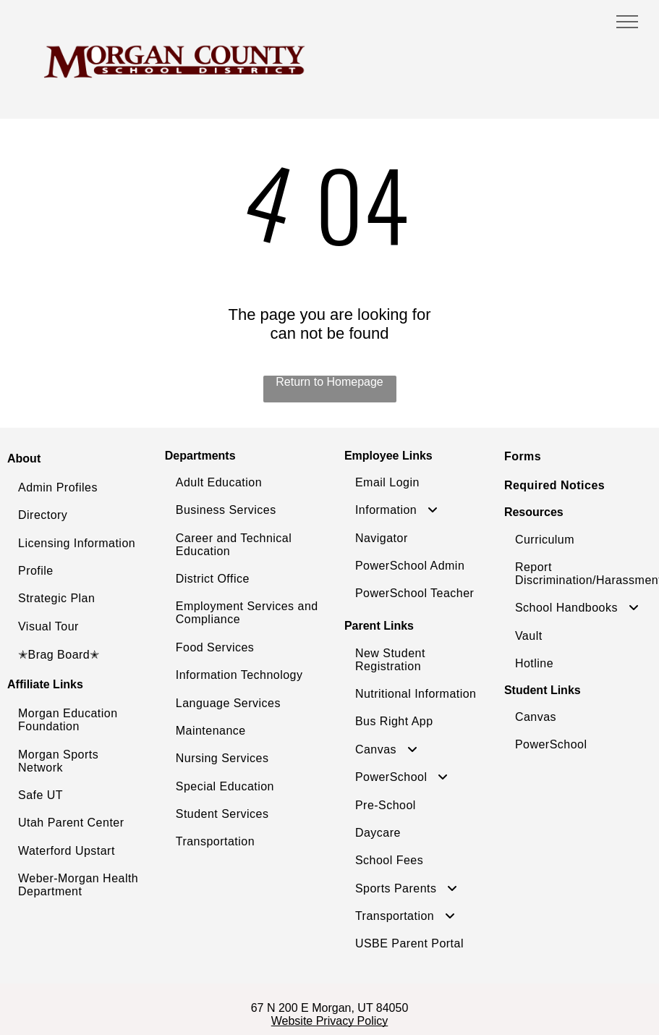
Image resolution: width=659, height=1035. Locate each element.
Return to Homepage (329, 382)
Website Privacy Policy (329, 1021)
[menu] (627, 22)
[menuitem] (82, 488)
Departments (200, 455)
